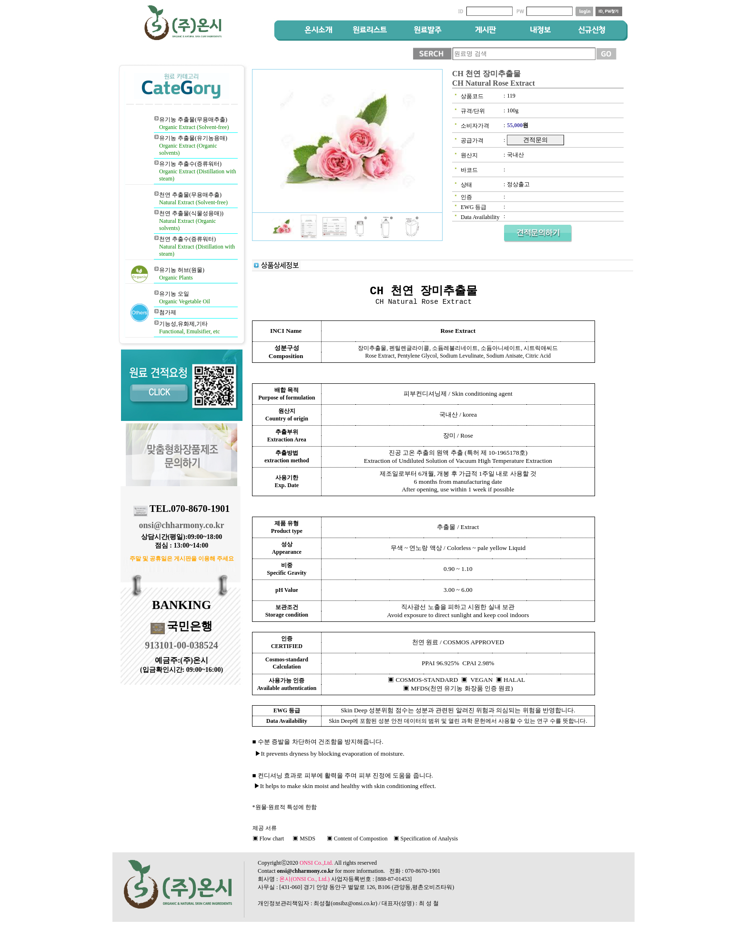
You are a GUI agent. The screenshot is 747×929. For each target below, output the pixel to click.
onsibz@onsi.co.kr (354, 903)
